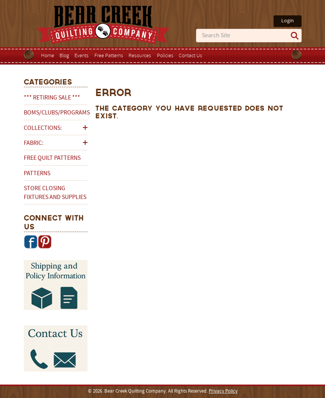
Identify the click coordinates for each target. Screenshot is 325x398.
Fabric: (33, 143)
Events (81, 56)
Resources (140, 56)
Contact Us (190, 56)
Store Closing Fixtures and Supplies (55, 193)
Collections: (43, 128)
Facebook (31, 242)
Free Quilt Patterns (52, 158)
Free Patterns (108, 56)
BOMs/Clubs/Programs (55, 113)
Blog (64, 56)
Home (47, 56)
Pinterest (44, 242)
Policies (165, 56)
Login (287, 21)
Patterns (37, 174)
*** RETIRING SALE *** (52, 98)
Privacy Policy (223, 391)
